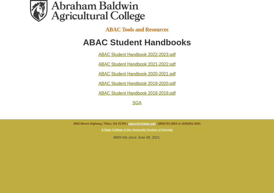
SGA (137, 103)
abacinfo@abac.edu (142, 123)
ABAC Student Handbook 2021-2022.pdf (137, 64)
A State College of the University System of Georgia (137, 129)
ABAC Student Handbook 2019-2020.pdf (137, 83)
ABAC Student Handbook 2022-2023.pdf (137, 54)
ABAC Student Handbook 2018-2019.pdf (137, 93)
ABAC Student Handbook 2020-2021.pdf (137, 74)
